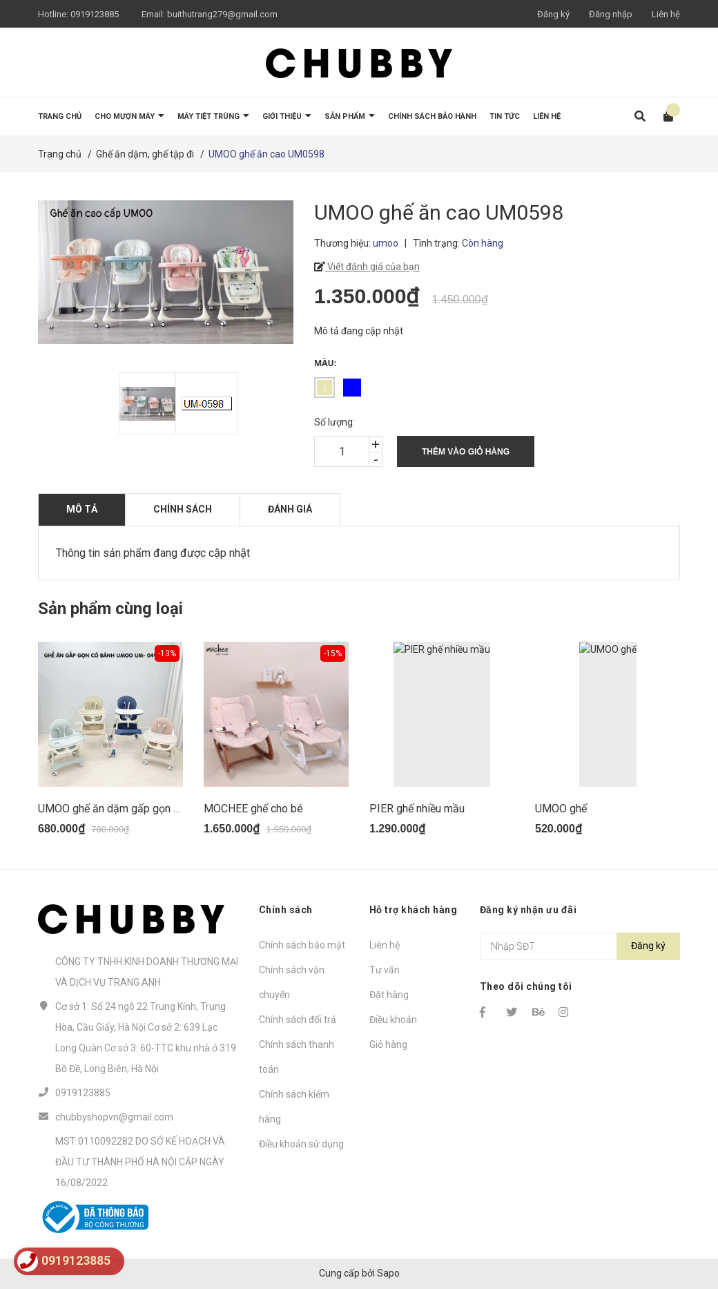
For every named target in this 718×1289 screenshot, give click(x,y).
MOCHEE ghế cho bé (253, 808)
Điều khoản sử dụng (301, 1143)
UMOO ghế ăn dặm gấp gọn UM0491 (126, 808)
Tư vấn (384, 969)
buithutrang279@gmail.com (222, 14)
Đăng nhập (610, 14)
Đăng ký (553, 14)
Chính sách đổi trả (297, 1019)
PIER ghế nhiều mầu (417, 808)
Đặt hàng (389, 994)
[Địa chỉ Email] (580, 946)
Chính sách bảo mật (302, 945)
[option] (140, 403)
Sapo (388, 1273)
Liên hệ (666, 14)
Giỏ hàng (388, 1044)
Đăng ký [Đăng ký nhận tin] (648, 945)
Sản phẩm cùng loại (110, 608)
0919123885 (94, 14)
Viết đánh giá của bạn (372, 266)
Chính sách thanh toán (296, 1057)
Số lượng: (334, 422)
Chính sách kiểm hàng (294, 1107)
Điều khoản (393, 1019)
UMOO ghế (561, 808)
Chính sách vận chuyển (291, 982)
